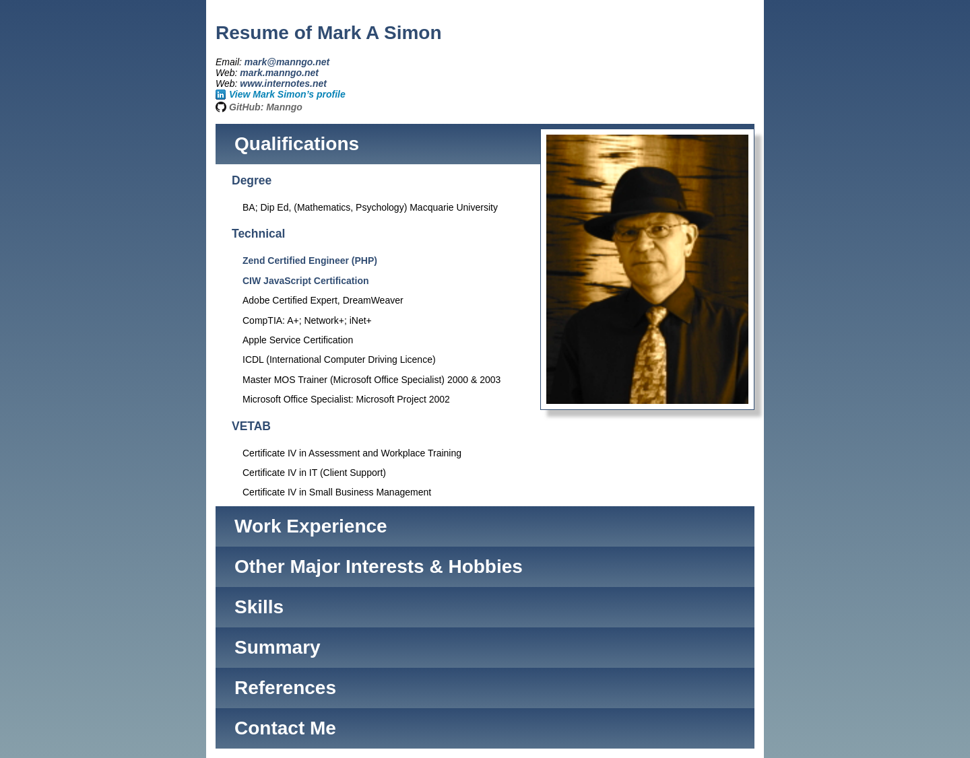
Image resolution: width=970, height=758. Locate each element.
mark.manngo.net (279, 72)
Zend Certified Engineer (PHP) (310, 260)
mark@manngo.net (287, 62)
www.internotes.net (283, 83)
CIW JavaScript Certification (306, 280)
